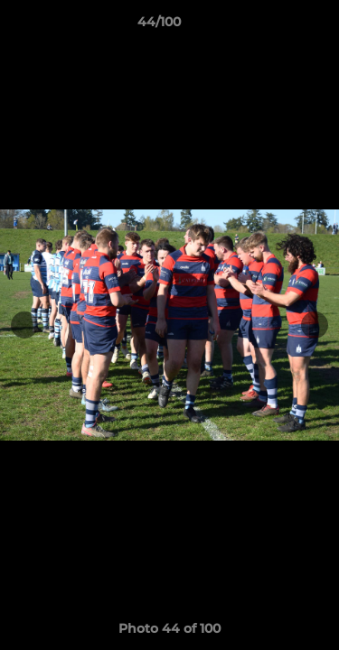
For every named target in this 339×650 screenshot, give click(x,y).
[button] (274, 26)
